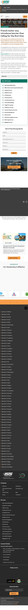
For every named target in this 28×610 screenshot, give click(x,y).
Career (3, 494)
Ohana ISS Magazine (7, 302)
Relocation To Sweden (6, 388)
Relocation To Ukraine (6, 403)
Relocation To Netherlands (7, 372)
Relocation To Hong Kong (7, 338)
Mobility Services (8, 92)
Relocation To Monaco (6, 432)
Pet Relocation (7, 95)
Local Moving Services (9, 100)
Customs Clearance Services (10, 110)
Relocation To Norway (6, 435)
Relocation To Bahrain (6, 311)
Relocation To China (6, 345)
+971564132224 (6, 559)
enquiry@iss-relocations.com (8, 562)
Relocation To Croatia (6, 417)
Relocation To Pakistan (7, 332)
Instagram (21, 571)
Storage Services (8, 90)
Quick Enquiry (14, 302)
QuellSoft (15, 603)
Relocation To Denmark (7, 393)
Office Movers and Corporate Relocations (13, 87)
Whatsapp (18, 576)
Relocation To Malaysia (7, 359)
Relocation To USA (6, 440)
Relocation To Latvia (6, 427)
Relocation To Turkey (6, 411)
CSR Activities (5, 492)
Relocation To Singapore (7, 348)
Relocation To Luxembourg (7, 390)
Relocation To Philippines (7, 340)
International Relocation (9, 85)
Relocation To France (6, 377)
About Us (4, 486)
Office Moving (5, 507)
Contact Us (18, 494)
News (8, 7)
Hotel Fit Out (5, 524)
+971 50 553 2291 (6, 557)
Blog (17, 492)
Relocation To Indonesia (7, 335)
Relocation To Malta (6, 430)
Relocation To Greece (6, 422)
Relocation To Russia (6, 438)
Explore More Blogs (13, 258)
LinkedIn (25, 76)
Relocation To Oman (6, 319)
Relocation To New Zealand (8, 456)
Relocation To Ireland (6, 367)
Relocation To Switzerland (7, 364)
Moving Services (19, 488)
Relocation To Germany (7, 409)
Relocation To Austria (6, 395)
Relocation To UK (5, 361)
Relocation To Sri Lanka (7, 356)
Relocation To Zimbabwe (7, 467)
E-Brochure (18, 486)
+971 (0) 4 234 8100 (15, 163)
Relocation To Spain (6, 382)
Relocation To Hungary (7, 424)
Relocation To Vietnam (7, 353)
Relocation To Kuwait (6, 317)
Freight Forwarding (8, 105)
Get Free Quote (26, 202)
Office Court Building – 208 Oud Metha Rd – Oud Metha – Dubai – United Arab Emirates (14, 549)
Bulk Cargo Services (8, 119)
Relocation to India (6, 314)
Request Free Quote (13, 167)
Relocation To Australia (7, 453)
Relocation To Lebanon (7, 330)
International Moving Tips (7, 489)
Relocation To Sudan (6, 464)
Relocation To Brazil (6, 445)
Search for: (2, 16)
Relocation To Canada (6, 443)
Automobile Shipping (9, 102)
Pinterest (16, 571)
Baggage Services (8, 122)
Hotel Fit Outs (7, 114)
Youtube (14, 576)
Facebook (7, 571)
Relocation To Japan (6, 343)
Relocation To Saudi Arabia (7, 324)
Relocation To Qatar (6, 322)
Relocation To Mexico (6, 448)
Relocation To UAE (6, 327)
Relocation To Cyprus (6, 374)
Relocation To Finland (6, 398)
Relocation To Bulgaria (6, 414)
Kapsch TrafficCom (5, 53)
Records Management (9, 112)
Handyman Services (8, 107)
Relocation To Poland (6, 406)
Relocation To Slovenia (6, 401)
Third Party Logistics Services (11, 117)
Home (5, 7)
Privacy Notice (3, 600)
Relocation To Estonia (6, 419)
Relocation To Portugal (7, 369)
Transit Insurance (8, 97)
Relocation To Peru (6, 451)
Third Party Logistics (6, 529)
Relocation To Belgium (6, 385)
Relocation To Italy (6, 380)
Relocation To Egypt (6, 461)
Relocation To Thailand (7, 351)
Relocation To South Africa (7, 459)
